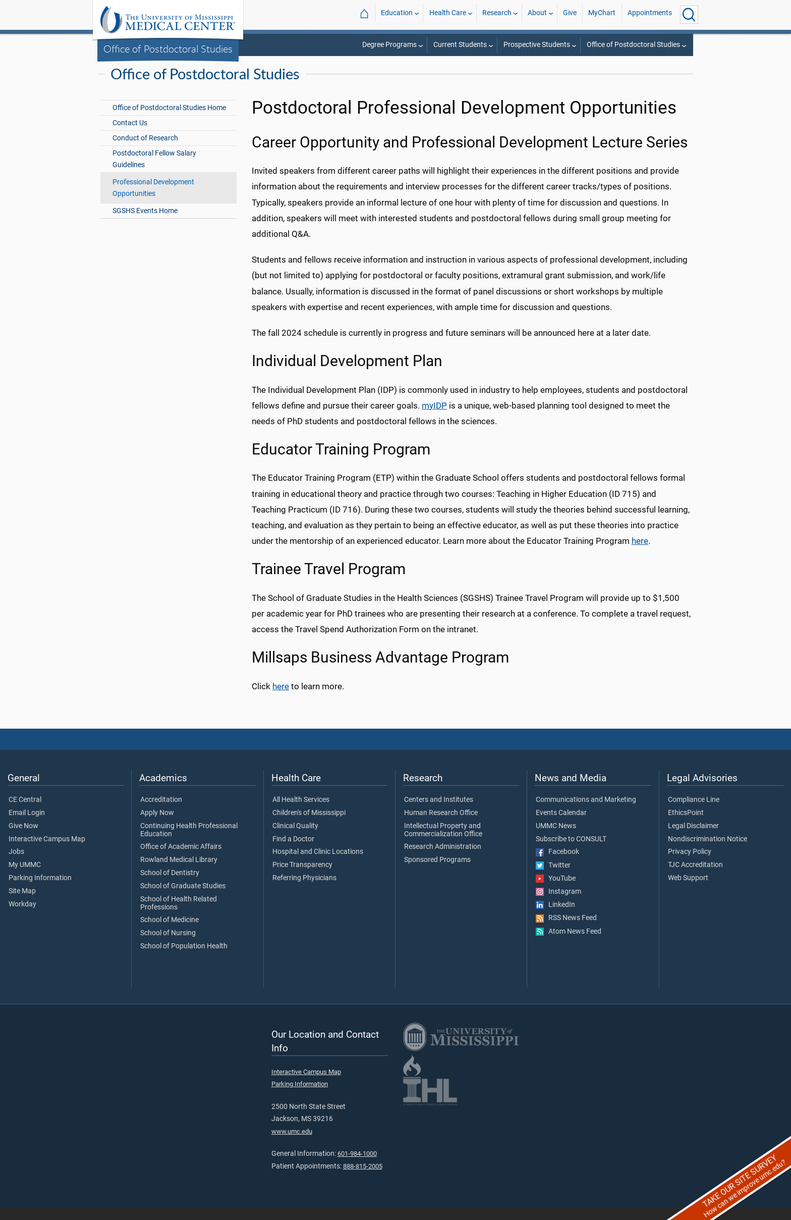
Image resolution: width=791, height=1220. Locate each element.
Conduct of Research (145, 151)
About (537, 14)
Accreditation (161, 813)
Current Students (460, 44)
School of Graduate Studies (182, 899)
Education (397, 14)
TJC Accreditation (695, 878)
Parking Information (40, 891)
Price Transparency (302, 878)
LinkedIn (555, 918)
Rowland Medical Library (178, 873)
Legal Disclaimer (693, 839)
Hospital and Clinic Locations (317, 865)
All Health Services (300, 813)
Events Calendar (561, 826)
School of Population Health (184, 959)
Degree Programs (389, 44)
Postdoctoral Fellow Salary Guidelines (154, 172)
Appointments (650, 14)
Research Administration (442, 860)
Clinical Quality (295, 839)
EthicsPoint (686, 826)
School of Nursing (168, 946)
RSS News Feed (566, 931)
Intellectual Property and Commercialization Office (443, 843)
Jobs (16, 865)
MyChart (601, 14)
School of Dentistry (169, 886)
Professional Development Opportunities (153, 201)
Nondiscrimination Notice (707, 852)
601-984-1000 (357, 1167)
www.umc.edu (291, 1144)
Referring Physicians (304, 891)
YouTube (556, 892)
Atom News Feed (568, 945)
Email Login (27, 826)
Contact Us (129, 136)
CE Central (25, 813)
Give (570, 14)
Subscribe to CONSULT (571, 852)
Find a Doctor (293, 852)
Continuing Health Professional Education (189, 843)
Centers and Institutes (438, 813)
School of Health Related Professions (178, 916)
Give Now (23, 839)
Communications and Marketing (586, 813)
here (640, 554)
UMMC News (556, 839)
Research (497, 14)
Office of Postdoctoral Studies (168, 48)
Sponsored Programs (437, 873)
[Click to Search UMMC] (689, 15)
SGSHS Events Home (145, 224)
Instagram (558, 905)
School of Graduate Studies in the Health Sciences (507, 65)
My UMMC (25, 878)
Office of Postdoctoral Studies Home (169, 121)
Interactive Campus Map (47, 852)
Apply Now (157, 826)
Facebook (557, 865)
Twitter (553, 879)
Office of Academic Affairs (180, 860)
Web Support (688, 891)
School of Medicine (169, 933)
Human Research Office (441, 826)
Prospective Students (536, 44)
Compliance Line (693, 813)
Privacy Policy (689, 865)
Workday (22, 917)
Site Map (22, 904)
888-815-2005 (362, 1179)
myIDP (434, 419)
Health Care (447, 14)
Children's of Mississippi (309, 826)
